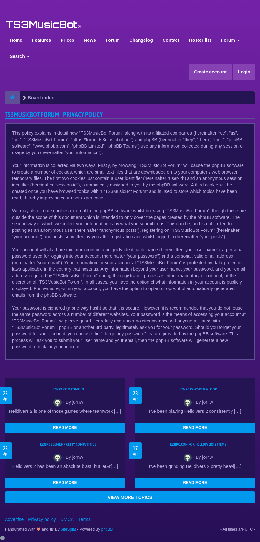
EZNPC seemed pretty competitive (68, 444)
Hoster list (200, 40)
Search (19, 56)
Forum (113, 40)
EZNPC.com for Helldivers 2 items (198, 444)
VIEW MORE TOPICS (130, 497)
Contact (171, 40)
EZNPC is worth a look (198, 389)
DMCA (67, 519)
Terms (84, 519)
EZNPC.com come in (68, 389)
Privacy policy (42, 519)
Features (41, 40)
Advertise (14, 519)
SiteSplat (68, 529)
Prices (67, 40)
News (90, 40)
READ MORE (65, 427)
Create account (210, 71)
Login (244, 71)
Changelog (141, 40)
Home (16, 40)
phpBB (107, 529)
